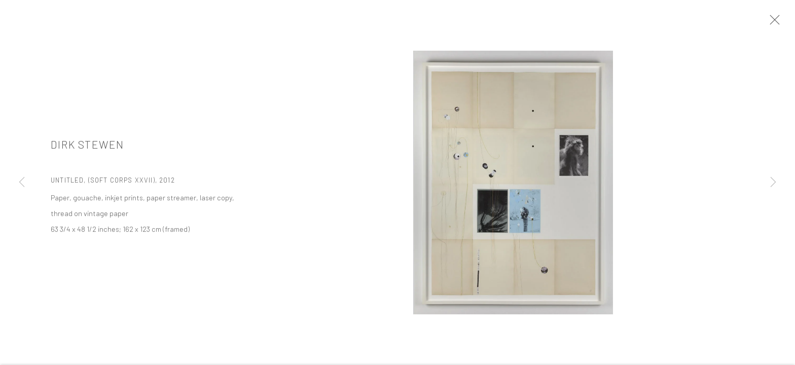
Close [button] (772, 22)
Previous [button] (22, 182)
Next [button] (773, 182)
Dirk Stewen (87, 145)
